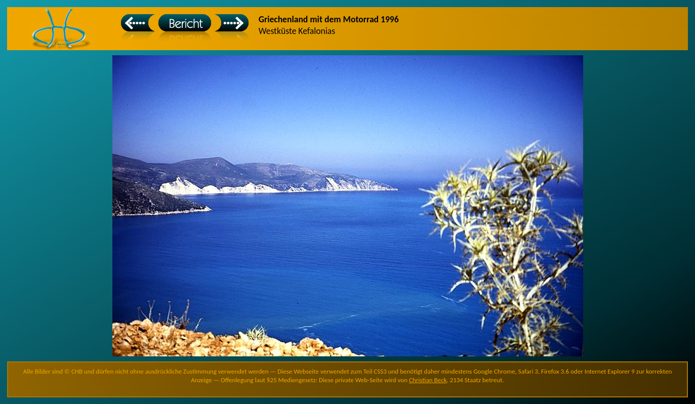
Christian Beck (427, 380)
